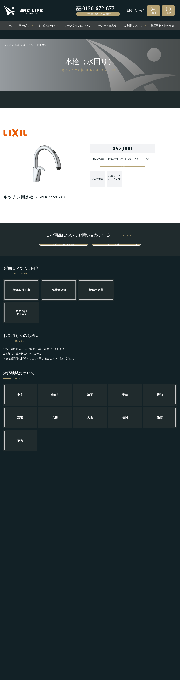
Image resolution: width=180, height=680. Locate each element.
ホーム (10, 25)
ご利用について (133, 25)
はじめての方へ (47, 25)
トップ (8, 45)
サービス (24, 25)
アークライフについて (77, 25)
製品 (19, 45)
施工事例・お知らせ (162, 25)
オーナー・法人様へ (107, 25)
